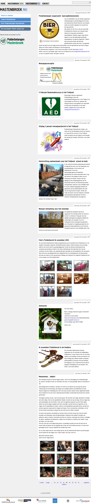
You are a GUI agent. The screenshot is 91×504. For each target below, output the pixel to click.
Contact (45, 3)
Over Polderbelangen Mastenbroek (12, 23)
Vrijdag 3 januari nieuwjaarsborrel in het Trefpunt (58, 126)
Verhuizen (43, 306)
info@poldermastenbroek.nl (81, 51)
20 (75, 482)
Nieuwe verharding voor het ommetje (54, 209)
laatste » (64, 484)
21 (78, 482)
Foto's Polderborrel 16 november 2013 (54, 240)
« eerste (41, 482)
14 (57, 482)
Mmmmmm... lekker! (47, 376)
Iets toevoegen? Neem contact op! (12, 29)
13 (54, 482)
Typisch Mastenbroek (8, 19)
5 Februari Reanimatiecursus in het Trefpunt (56, 92)
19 (72, 482)
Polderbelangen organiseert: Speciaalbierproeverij (59, 16)
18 (69, 482)
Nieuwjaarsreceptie (46, 63)
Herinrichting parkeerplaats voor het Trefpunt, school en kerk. (63, 161)
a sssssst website (45, 493)
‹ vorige (47, 482)
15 (60, 482)
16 (63, 482)
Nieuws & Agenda (7, 15)
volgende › (87, 482)
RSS (19, 34)
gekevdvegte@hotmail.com (71, 320)
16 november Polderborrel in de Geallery (55, 347)
